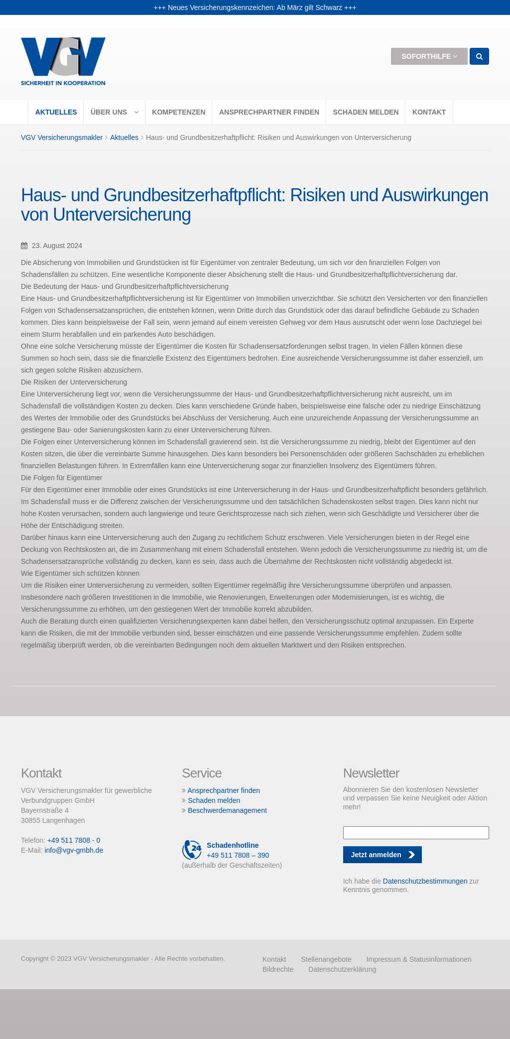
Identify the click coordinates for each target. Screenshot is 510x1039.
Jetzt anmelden (376, 855)
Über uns (114, 112)
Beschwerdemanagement (227, 810)
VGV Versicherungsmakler (62, 137)
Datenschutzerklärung (342, 969)
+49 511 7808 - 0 (73, 840)
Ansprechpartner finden (269, 112)
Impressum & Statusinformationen (419, 959)
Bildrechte (277, 969)
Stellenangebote (326, 959)
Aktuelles (56, 112)
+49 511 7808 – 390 (225, 850)
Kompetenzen (178, 112)
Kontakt (429, 112)
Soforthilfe (429, 56)
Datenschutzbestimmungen (425, 881)
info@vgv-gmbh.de (73, 850)
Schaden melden (365, 112)
